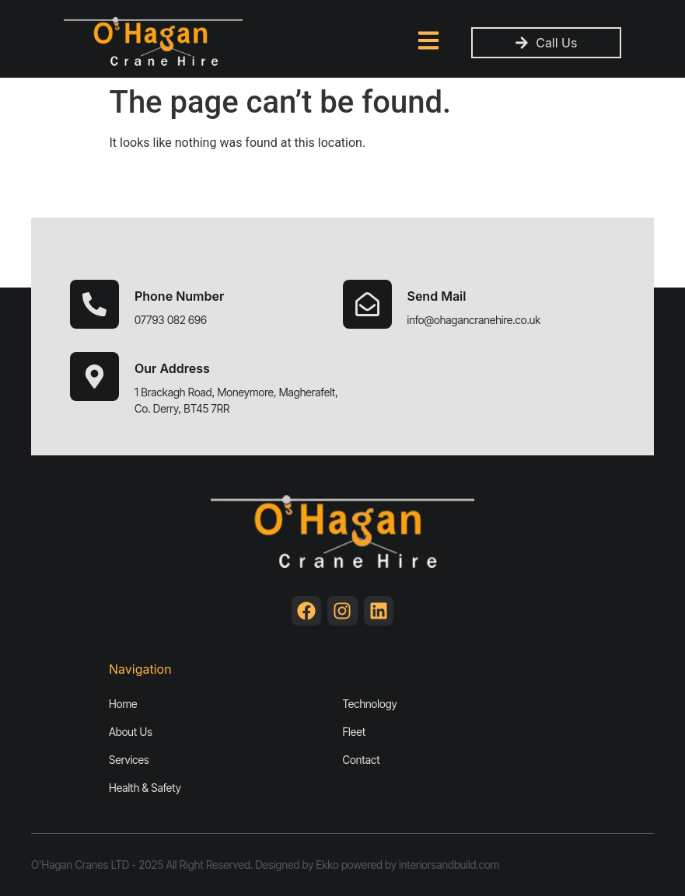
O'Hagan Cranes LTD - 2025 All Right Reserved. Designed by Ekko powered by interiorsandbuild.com (265, 864)
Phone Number (179, 296)
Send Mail (437, 296)
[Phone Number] (94, 304)
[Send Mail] (367, 304)
